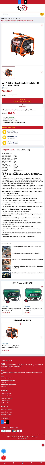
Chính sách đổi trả (5, 400)
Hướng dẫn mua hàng (6, 409)
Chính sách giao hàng (6, 398)
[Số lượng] (13, 96)
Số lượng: (4, 95)
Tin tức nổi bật (6, 244)
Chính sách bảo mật (6, 393)
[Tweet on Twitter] (14, 113)
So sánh (4, 88)
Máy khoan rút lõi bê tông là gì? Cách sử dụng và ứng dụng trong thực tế (27, 267)
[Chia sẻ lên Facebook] (9, 113)
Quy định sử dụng (5, 402)
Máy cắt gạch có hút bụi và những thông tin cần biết (25, 253)
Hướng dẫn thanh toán (6, 412)
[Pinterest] (11, 113)
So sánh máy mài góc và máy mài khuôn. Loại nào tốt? (26, 246)
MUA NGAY (22, 100)
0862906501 (4, 386)
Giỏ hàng (40, 463)
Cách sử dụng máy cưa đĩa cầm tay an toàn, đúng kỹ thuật (27, 259)
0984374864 (4, 382)
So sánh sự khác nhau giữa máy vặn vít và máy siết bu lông (27, 273)
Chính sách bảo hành (6, 396)
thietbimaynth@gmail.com (7, 378)
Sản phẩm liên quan (22, 283)
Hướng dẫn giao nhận (6, 414)
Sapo (26, 438)
